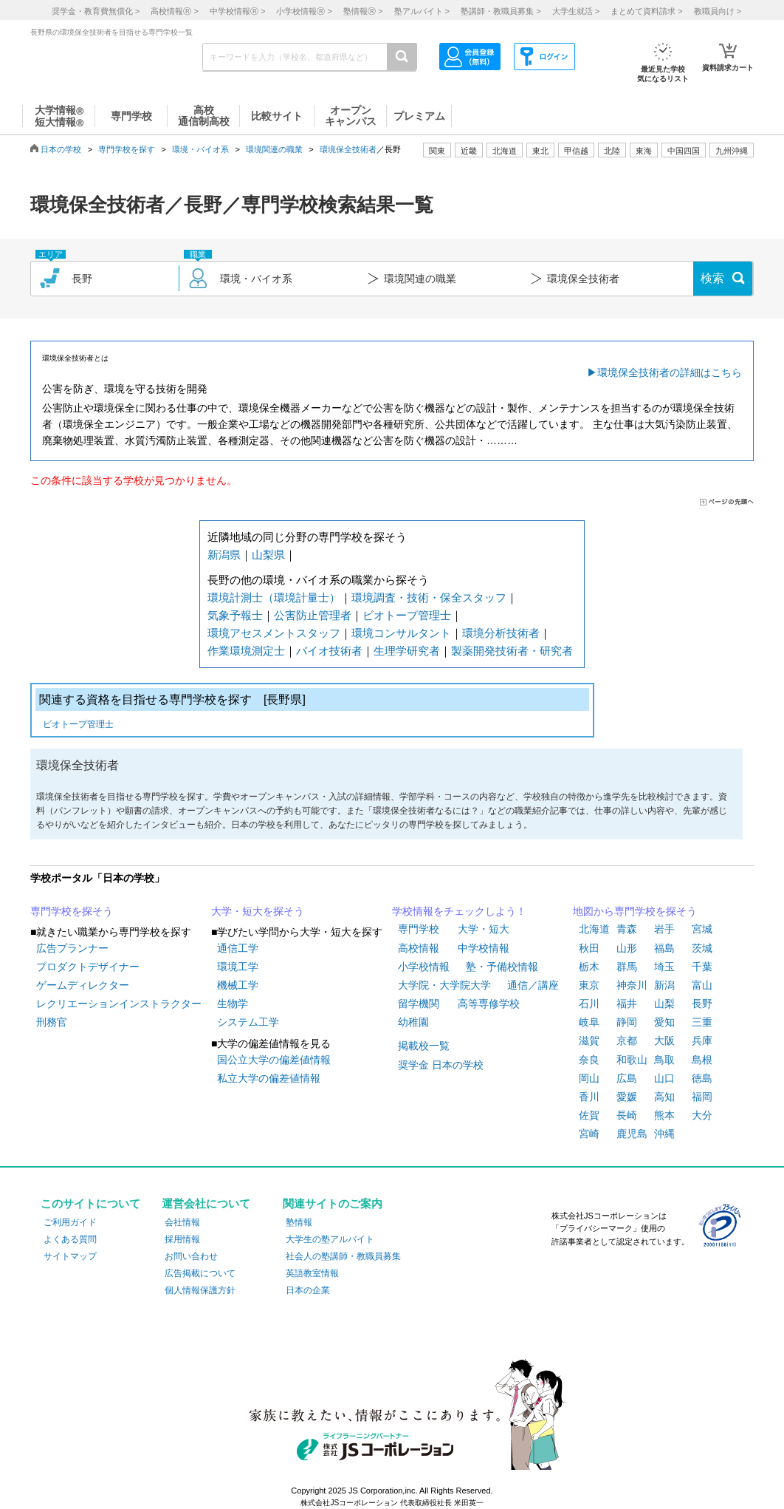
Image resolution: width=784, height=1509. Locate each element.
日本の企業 (308, 1290)
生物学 (232, 1003)
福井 (626, 1003)
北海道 (504, 150)
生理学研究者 (407, 650)
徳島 (702, 1078)
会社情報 (182, 1222)
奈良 (589, 1060)
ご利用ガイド (70, 1222)
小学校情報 (424, 966)
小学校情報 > (303, 11)
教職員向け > (717, 11)
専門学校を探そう (71, 911)
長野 (702, 1003)
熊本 (664, 1115)
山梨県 (268, 554)
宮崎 (589, 1134)
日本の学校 (61, 149)
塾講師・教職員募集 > (500, 11)
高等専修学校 (489, 1003)
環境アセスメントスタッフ (273, 633)
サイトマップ (70, 1256)
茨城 (702, 948)
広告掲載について (200, 1273)
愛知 (664, 1022)
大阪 (664, 1040)
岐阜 (589, 1022)
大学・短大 (483, 929)
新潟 (664, 985)
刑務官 (51, 1022)
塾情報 (299, 1222)
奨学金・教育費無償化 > (96, 11)
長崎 (626, 1115)
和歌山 (631, 1060)
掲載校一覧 (424, 1046)
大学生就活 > (575, 11)
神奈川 (631, 985)
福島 (664, 948)
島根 (702, 1060)
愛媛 (626, 1097)
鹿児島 (631, 1134)
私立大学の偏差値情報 (268, 1078)
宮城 (702, 929)
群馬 (626, 966)
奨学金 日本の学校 (441, 1065)
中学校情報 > (237, 11)
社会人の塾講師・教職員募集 (343, 1256)
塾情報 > (362, 11)
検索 (712, 278)
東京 (589, 985)
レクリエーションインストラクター (119, 1003)
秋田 (589, 948)
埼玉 (664, 966)
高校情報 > (174, 11)
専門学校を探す (126, 149)
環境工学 (237, 966)
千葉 (702, 966)
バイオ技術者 (329, 650)
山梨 (664, 1003)
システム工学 (248, 1022)
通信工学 (237, 948)
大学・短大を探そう (257, 911)
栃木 (589, 966)
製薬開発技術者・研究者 (512, 650)
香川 (589, 1097)
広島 (626, 1078)
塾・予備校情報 (502, 966)
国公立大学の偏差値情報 (274, 1060)
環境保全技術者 (348, 149)
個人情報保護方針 (200, 1290)
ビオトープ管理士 (406, 615)
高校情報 (418, 948)
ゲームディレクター (82, 985)
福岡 (702, 1097)
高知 (664, 1097)
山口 (664, 1078)
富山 (702, 985)
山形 (626, 948)
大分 (702, 1115)
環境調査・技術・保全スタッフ (428, 597)
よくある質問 (70, 1239)
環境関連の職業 (274, 149)
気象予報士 (235, 615)
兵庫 (702, 1040)
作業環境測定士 (246, 650)
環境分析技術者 (501, 633)
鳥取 (664, 1060)
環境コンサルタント (401, 633)
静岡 (626, 1022)
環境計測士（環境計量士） (273, 597)
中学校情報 (483, 948)
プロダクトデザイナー (88, 966)
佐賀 (589, 1115)
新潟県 (224, 554)
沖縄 (664, 1134)
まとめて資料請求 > (646, 11)
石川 (589, 1003)
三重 (702, 1022)
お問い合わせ (191, 1256)
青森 (626, 929)
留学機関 (418, 1003)
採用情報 (182, 1239)
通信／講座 (533, 985)
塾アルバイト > (422, 11)
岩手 (664, 929)
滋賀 (589, 1040)
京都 (626, 1040)
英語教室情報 (312, 1273)
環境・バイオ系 (200, 149)
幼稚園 (413, 1022)
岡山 (589, 1078)
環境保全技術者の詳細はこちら (669, 372)
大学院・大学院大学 (444, 985)
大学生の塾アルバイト (330, 1239)
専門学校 (418, 929)
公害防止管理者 (312, 615)
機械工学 (237, 985)
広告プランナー (72, 948)
